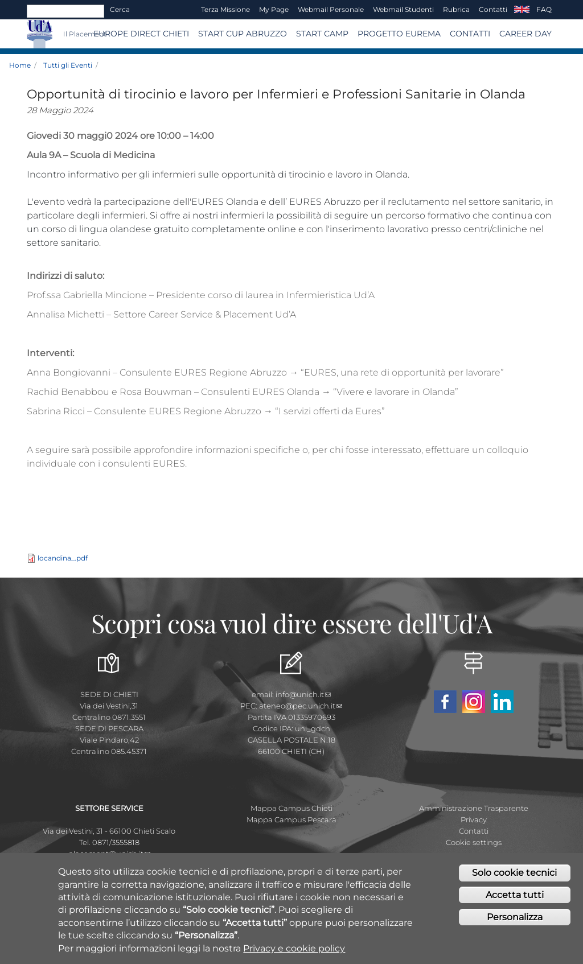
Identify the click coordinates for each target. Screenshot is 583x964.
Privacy (474, 819)
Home (20, 65)
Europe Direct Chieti (141, 33)
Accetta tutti (515, 895)
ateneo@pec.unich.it (300, 705)
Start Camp (322, 33)
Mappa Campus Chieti (291, 808)
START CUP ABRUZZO (242, 33)
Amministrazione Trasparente (473, 808)
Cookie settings (474, 842)
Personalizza (515, 917)
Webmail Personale (331, 9)
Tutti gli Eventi (67, 65)
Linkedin (502, 702)
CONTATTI (470, 33)
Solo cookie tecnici (514, 873)
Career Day (525, 33)
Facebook (445, 702)
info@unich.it (303, 694)
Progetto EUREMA (399, 33)
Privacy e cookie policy (294, 948)
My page (274, 9)
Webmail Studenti (403, 9)
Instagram (473, 702)
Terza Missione (225, 9)
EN (522, 10)
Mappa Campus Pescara (291, 819)
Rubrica (456, 9)
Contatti (493, 9)
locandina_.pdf (63, 558)
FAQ (544, 9)
